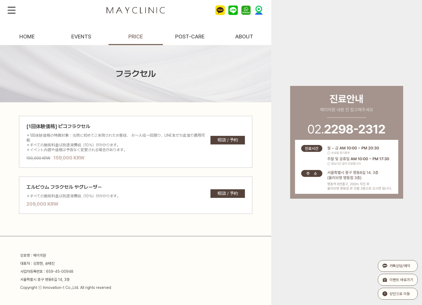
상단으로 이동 (396, 293)
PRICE (135, 36)
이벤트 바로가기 (397, 279)
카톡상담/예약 (396, 266)
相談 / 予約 (227, 140)
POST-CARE (190, 36)
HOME (27, 36)
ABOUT (244, 36)
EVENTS (81, 36)
